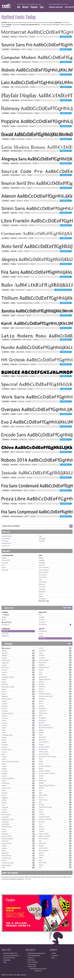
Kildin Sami (5, 853)
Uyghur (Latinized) (44, 836)
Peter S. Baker (21, 477)
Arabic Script (6, 660)
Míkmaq (41, 682)
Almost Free (5, 546)
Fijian (3, 754)
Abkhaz (4, 651)
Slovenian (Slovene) (45, 766)
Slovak (41, 764)
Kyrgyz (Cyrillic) (6, 865)
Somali (41, 769)
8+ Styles (41, 620)
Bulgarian (5, 696)
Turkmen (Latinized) (45, 819)
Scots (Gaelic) (43, 749)
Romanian (6, 648)
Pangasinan (42, 708)
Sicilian (41, 761)
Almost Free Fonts (9, 958)
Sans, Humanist (43, 572)
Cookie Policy (32, 967)
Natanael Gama (20, 426)
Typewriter (5, 570)
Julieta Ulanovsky (23, 36)
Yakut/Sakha (43, 863)
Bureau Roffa (22, 503)
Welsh (41, 858)
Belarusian (5, 684)
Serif (3, 565)
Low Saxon (42, 658)
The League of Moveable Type (25, 113)
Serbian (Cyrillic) (44, 754)
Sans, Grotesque (44, 570)
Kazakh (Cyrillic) (7, 843)
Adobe (23, 49)
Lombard (42, 655)
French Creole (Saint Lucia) (10, 762)
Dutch (4, 740)
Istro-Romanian (7, 827)
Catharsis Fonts (23, 238)
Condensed (42, 599)
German (4, 776)
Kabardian (5, 834)
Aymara (4, 675)
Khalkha (4, 848)
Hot (18, 7)
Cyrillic (4, 728)
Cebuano (4, 704)
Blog (53, 958)
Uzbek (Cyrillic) (43, 838)
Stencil (4, 567)
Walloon (41, 853)
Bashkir (4, 680)
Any (40, 615)
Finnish (4, 757)
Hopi (3, 805)
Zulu (40, 867)
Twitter (54, 953)
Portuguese (42, 718)
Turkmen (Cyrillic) (44, 817)
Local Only (5, 634)
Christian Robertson (22, 74)
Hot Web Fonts (6, 543)
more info (28, 879)
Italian (4, 829)
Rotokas (41, 730)
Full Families (43, 624)
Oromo (41, 703)
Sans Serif (5, 563)
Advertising (31, 960)
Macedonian (42, 663)
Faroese (4, 752)
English (4, 742)
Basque (4, 682)
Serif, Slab (42, 584)
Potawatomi (42, 720)
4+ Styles (41, 617)
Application (7, 622)
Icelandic (4, 812)
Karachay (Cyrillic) (7, 839)
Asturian (4, 672)
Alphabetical (43, 631)
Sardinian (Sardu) (44, 747)
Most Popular (6, 539)
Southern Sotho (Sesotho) (47, 773)
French (4, 759)
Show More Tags (43, 601)
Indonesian (5, 817)
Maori (40, 675)
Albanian (4, 656)
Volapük (41, 846)
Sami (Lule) (42, 740)
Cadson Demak (19, 328)
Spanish (41, 776)
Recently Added (7, 536)
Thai (40, 802)
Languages (42, 539)
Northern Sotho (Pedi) (46, 696)
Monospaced (6, 560)
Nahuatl (41, 689)
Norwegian (42, 699)
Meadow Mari (43, 677)
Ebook (4, 620)
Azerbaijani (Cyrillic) (8, 677)
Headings (42, 560)
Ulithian (41, 831)
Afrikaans (5, 653)
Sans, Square (43, 577)
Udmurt (41, 826)
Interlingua (5, 822)
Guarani (4, 786)
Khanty (4, 851)
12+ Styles (42, 622)
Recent (25, 7)
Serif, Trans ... (43, 587)
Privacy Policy (32, 964)
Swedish (41, 783)
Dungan (4, 737)
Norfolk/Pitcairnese (45, 694)
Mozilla (19, 276)
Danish (4, 733)
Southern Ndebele (44, 771)
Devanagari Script (7, 735)
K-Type (21, 212)
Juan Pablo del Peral (26, 163)
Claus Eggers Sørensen (27, 100)
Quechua (41, 723)
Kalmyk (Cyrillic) (7, 836)
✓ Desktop (5, 615)
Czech (3, 730)
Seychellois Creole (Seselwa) (47, 757)
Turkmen (41, 814)
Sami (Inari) (42, 737)
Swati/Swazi (42, 781)
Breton (4, 694)
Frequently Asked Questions (36, 953)
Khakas (4, 846)
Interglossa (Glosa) (8, 819)
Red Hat (20, 414)
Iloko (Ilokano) (6, 815)
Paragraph (42, 563)
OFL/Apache (5, 625)
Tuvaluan (42, 822)
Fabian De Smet (20, 289)
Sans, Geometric (44, 567)
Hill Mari (4, 800)
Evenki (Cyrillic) (6, 750)
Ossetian (41, 706)
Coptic (4, 721)
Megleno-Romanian (45, 679)
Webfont (4, 617)
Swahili (41, 778)
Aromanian (5, 668)
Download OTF (65, 36)
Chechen (4, 709)
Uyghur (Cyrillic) (44, 834)
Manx (40, 672)
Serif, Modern (43, 582)
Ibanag (4, 810)
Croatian (4, 725)
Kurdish (4, 860)
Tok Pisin (41, 805)
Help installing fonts (34, 956)
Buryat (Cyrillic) (6, 699)
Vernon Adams (20, 139)
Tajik (40, 790)
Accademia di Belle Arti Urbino (25, 303)
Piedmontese (43, 713)
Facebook (55, 956)
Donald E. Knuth (26, 62)
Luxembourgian (44, 660)
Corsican (4, 723)
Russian (41, 732)
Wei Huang (21, 401)
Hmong (4, 803)
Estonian (4, 747)
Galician (4, 769)
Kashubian (5, 841)
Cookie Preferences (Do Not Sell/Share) (38, 970)
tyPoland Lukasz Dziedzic (22, 87)
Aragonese (5, 663)
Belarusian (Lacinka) (8, 687)
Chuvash (4, 716)
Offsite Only (5, 636)
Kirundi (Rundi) (6, 856)
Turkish (41, 812)
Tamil (40, 793)
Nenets (41, 691)
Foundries (42, 541)
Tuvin (40, 824)
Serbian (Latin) (43, 752)
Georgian (4, 774)
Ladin (3, 868)
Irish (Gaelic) (5, 824)
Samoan (41, 744)
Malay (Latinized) (44, 667)
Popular (34, 7)
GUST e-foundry (28, 150)
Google (20, 251)
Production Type (22, 389)
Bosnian (4, 692)
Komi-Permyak (6, 858)
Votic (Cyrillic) (43, 848)
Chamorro (5, 706)
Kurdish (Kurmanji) (7, 863)
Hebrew (4, 795)
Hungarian (5, 807)
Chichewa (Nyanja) (7, 713)
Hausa (4, 790)
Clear (69, 644)
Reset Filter (67, 608)
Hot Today (5, 541)
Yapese (41, 865)
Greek (3, 781)
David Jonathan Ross (22, 376)
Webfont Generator (56, 7)
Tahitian (41, 788)
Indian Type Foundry (23, 126)
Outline (41, 596)
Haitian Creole (6, 788)
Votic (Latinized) (44, 851)
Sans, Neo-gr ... (43, 575)
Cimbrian (4, 718)
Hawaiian (4, 793)
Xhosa (41, 860)
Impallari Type (23, 225)
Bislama (4, 689)
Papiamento (42, 711)
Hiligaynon (5, 798)
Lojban (41, 653)
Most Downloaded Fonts (11, 956)
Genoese (4, 771)
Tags (42, 7)
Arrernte (4, 670)
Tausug (41, 797)
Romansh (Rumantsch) (46, 728)
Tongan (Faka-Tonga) (45, 807)
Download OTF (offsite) (63, 289)
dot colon (19, 200)
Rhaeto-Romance (44, 725)
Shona (41, 759)
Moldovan (42, 687)
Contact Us (31, 958)
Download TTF (66, 62)
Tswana (41, 810)
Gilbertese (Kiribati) (8, 778)
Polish (41, 716)
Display (4, 558)
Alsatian (4, 658)
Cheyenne (5, 711)
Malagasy (42, 665)
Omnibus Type (20, 315)
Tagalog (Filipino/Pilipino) (47, 785)
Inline (40, 594)
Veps (40, 841)
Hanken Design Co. (24, 364)
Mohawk (41, 684)
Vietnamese (42, 843)
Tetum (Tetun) (43, 800)
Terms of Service (33, 962)
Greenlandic (5, 783)
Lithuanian (42, 650)
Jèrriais (4, 831)
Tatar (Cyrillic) (43, 795)
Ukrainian (42, 829)
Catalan (4, 701)
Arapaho (4, 665)
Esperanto (5, 745)
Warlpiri (41, 855)
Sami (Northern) (44, 742)
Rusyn (41, 735)
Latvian (41, 648)
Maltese (41, 670)
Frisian (4, 764)
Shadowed (42, 592)
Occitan (41, 701)
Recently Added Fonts (10, 953)
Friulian (4, 766)
